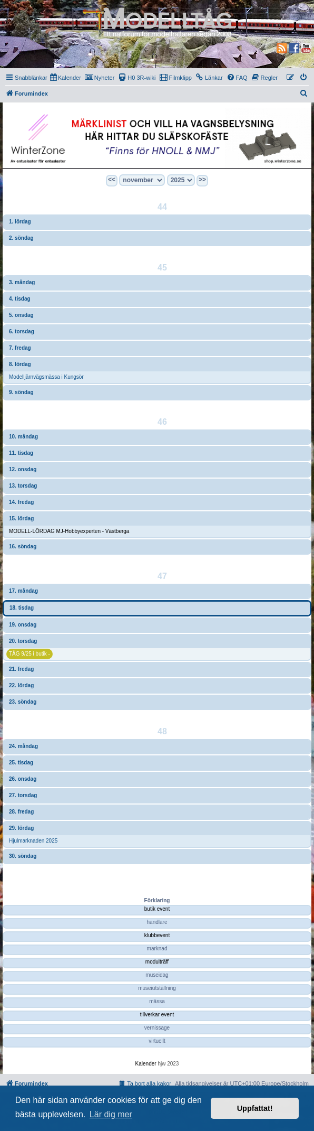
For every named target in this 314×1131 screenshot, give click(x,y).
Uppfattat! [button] (255, 1108)
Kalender (145, 1064)
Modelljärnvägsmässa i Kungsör (46, 377)
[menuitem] (65, 77)
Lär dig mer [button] (111, 1114)
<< (111, 179)
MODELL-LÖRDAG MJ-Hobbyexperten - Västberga (69, 531)
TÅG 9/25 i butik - (29, 654)
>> (202, 179)
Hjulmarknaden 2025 (33, 841)
